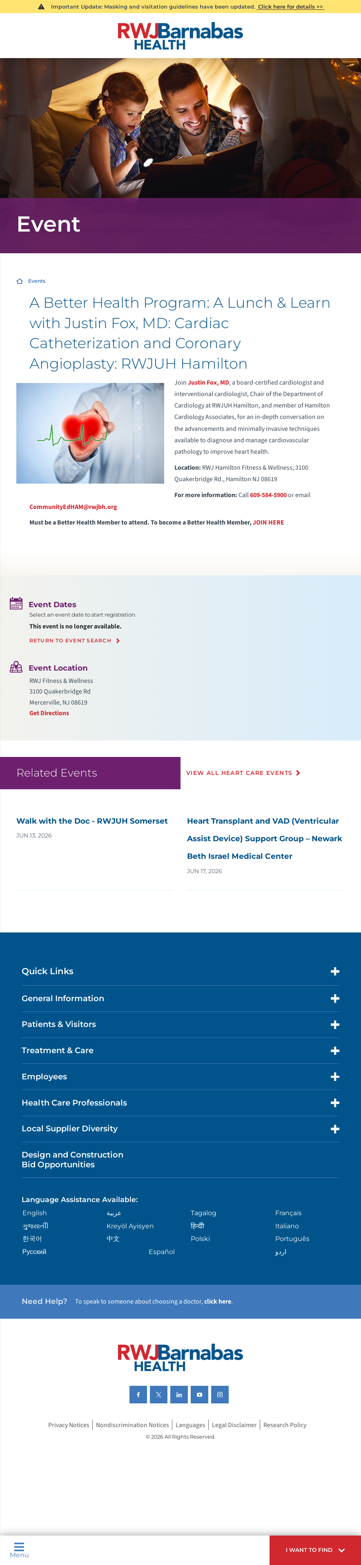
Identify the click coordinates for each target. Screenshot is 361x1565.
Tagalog (203, 1213)
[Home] (180, 36)
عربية (114, 1213)
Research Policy (284, 1424)
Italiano (287, 1226)
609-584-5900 (268, 495)
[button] (315, 1550)
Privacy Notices (68, 1424)
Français (288, 1213)
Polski (200, 1239)
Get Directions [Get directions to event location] (49, 713)
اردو (280, 1252)
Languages (190, 1424)
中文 (113, 1239)
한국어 (32, 1239)
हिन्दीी (197, 1226)
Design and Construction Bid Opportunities (72, 1159)
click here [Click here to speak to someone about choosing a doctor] (217, 1301)
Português (292, 1239)
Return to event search (70, 640)
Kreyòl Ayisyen (130, 1226)
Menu (19, 1550)
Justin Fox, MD (208, 382)
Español (162, 1252)
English (34, 1213)
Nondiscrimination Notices (132, 1424)
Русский (34, 1252)
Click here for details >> (290, 6)
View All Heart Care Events (239, 773)
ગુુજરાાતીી (35, 1226)
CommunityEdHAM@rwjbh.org (73, 506)
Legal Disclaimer (234, 1424)
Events (36, 281)
